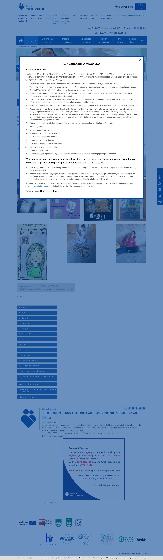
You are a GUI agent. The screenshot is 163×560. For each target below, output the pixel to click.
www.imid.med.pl (41, 186)
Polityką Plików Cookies (70, 558)
